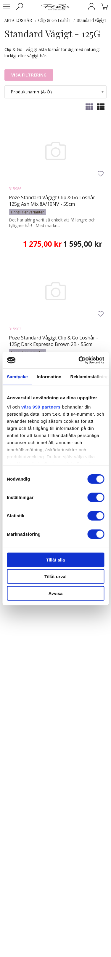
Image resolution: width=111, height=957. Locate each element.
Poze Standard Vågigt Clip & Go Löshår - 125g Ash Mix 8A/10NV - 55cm (53, 200)
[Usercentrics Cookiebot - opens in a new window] (79, 360)
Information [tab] (49, 376)
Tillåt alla (55, 559)
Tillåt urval (55, 576)
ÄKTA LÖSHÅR (18, 20)
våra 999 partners (41, 406)
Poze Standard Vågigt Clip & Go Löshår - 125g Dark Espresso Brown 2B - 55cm (53, 340)
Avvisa (56, 593)
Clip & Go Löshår (54, 20)
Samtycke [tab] (17, 376)
